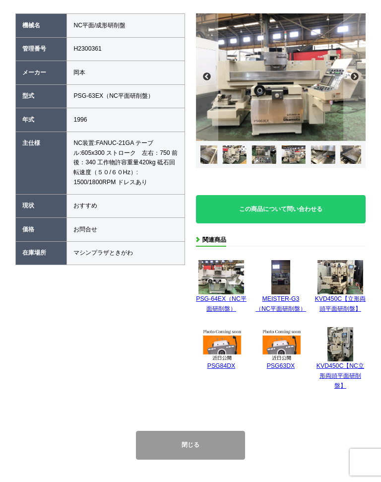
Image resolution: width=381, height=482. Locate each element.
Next (354, 77)
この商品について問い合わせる (280, 209)
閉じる (190, 444)
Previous (207, 77)
